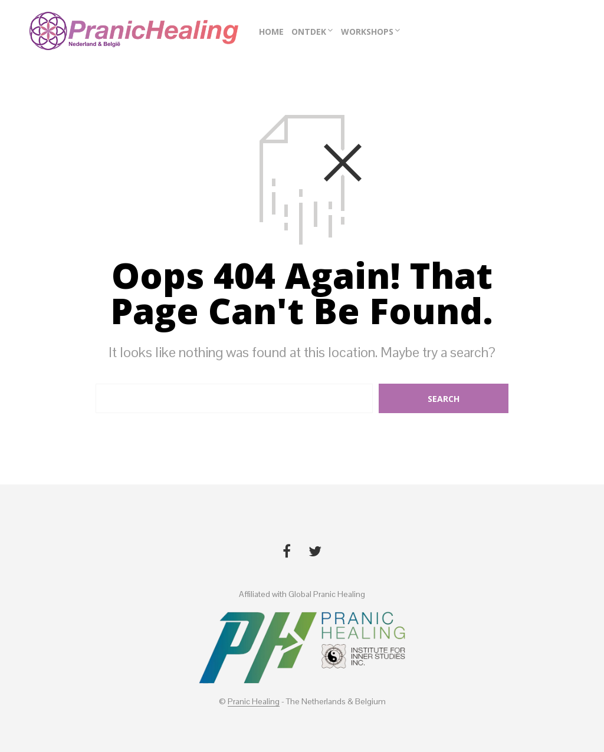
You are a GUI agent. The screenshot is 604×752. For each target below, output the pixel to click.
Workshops (367, 31)
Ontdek (308, 31)
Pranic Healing (254, 702)
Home (271, 31)
